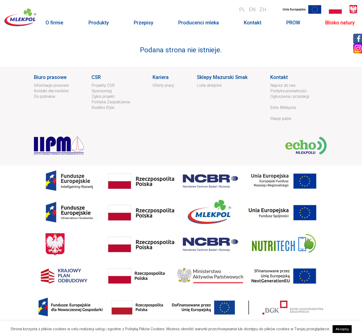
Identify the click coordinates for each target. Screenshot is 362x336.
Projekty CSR (103, 85)
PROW (293, 23)
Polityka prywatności (288, 91)
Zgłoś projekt (103, 96)
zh (262, 10)
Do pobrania (44, 96)
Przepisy (143, 23)
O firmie (54, 23)
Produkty (98, 23)
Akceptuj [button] (342, 329)
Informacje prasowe (51, 85)
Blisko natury (340, 23)
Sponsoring (102, 91)
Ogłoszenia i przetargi (289, 96)
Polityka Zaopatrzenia (111, 102)
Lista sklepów (209, 85)
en (252, 10)
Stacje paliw (280, 118)
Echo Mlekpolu (283, 107)
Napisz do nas (283, 85)
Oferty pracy (163, 85)
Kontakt (252, 23)
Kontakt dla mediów (51, 91)
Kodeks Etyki (103, 107)
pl (242, 10)
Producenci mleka (198, 23)
